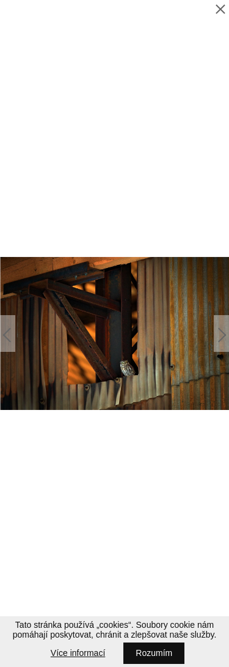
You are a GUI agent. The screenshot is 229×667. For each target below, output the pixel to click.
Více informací (78, 653)
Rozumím (154, 653)
